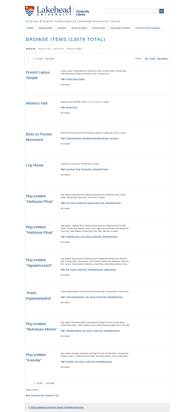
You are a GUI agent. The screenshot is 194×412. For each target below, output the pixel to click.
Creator (153, 58)
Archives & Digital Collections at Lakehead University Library (73, 21)
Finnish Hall (81, 203)
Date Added (162, 58)
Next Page (50, 59)
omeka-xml (49, 395)
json (42, 395)
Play (102, 203)
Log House (35, 165)
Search (161, 11)
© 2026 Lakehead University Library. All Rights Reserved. (56, 407)
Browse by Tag (44, 49)
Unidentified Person (100, 169)
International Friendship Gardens (95, 138)
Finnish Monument (73, 138)
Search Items (58, 49)
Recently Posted (45, 28)
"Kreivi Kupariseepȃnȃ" (75, 297)
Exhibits (30, 28)
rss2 (57, 395)
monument (114, 138)
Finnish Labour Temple (75, 79)
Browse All (30, 49)
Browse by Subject (79, 28)
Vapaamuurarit (110, 269)
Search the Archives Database (148, 28)
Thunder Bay (86, 169)
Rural (78, 169)
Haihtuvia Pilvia (93, 203)
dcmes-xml (35, 395)
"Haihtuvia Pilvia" (73, 237)
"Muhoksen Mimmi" (74, 331)
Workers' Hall (36, 103)
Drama (73, 203)
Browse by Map (98, 28)
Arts (67, 203)
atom (28, 395)
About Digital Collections (120, 28)
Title (146, 58)
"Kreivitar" (70, 362)
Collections (61, 28)
